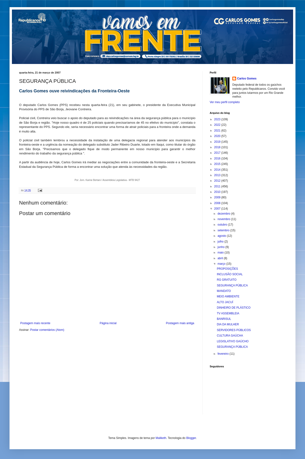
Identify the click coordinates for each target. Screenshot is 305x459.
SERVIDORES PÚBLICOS (234, 330)
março (222, 263)
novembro (224, 219)
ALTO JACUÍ (225, 302)
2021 (217, 130)
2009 (217, 197)
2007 (217, 208)
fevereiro (223, 353)
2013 (217, 175)
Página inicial (108, 323)
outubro (223, 224)
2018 (217, 147)
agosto (222, 235)
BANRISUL (224, 319)
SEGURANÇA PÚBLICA (232, 285)
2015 (217, 164)
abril (221, 258)
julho (221, 241)
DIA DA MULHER (228, 324)
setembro (224, 230)
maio (221, 252)
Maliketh (161, 438)
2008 (217, 203)
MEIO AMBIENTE (228, 296)
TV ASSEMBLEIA (228, 313)
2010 (217, 192)
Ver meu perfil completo (225, 102)
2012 (217, 180)
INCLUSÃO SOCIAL (230, 274)
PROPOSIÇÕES (227, 268)
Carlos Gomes (246, 78)
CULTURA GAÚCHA (230, 335)
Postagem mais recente (35, 323)
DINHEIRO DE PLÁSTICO (233, 307)
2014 (217, 169)
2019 (217, 141)
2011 (217, 186)
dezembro (224, 213)
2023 (217, 119)
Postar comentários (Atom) (47, 330)
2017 (217, 152)
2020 (217, 136)
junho (221, 247)
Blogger (191, 438)
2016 (217, 158)
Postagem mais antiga (180, 323)
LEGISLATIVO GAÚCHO (233, 341)
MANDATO (224, 291)
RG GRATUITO (226, 279)
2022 (217, 125)
